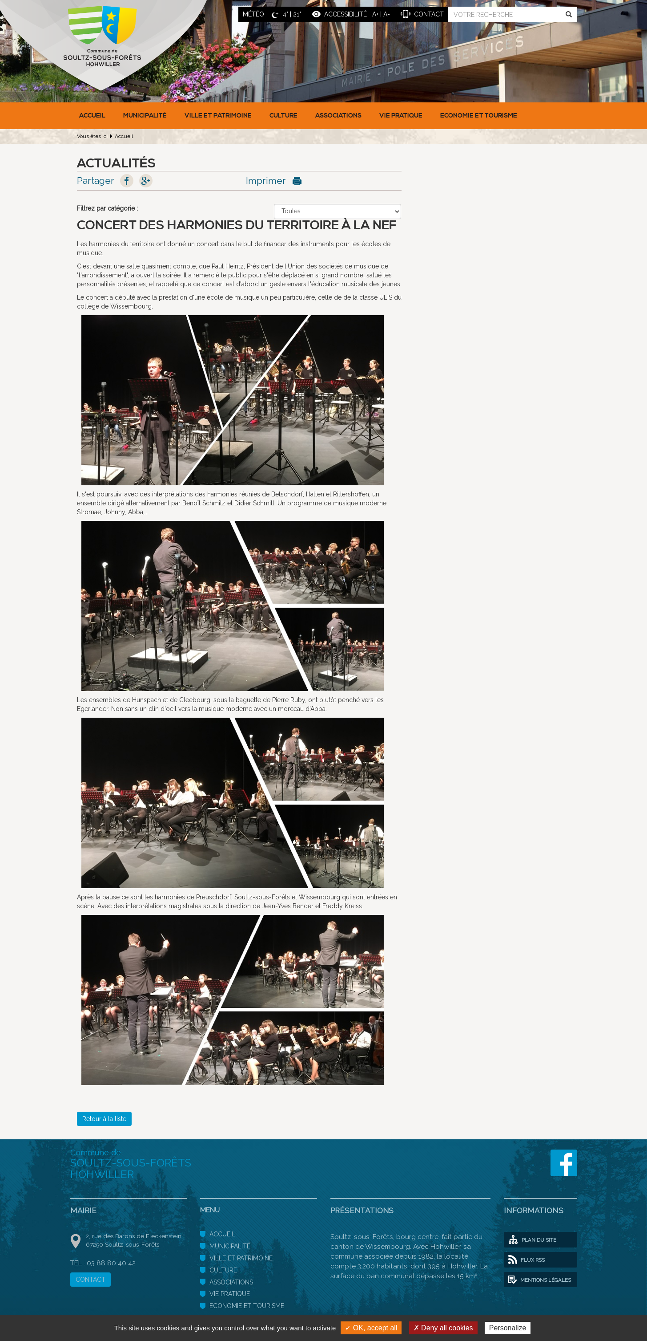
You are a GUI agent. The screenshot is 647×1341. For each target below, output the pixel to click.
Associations (338, 116)
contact (429, 14)
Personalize (507, 1328)
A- (386, 14)
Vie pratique (400, 116)
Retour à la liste (104, 1118)
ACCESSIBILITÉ (345, 14)
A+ (375, 14)
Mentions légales (539, 1280)
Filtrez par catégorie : (107, 208)
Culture (283, 116)
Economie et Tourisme (478, 116)
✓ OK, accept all (371, 1328)
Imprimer (266, 180)
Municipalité (145, 116)
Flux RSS (526, 1260)
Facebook (126, 180)
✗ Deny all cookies (443, 1328)
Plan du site (532, 1240)
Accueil (92, 116)
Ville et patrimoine (218, 116)
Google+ (146, 180)
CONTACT (90, 1279)
